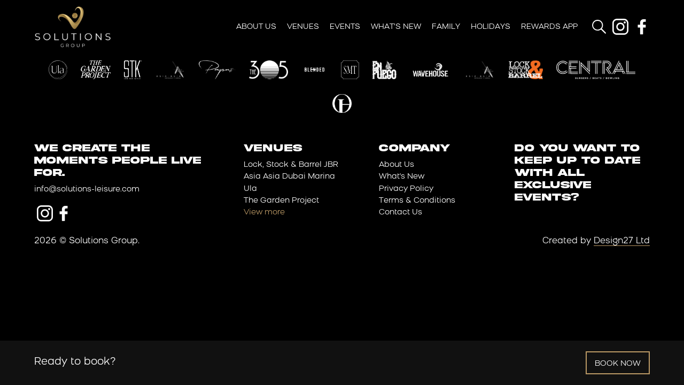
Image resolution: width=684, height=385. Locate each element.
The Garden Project (281, 201)
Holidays (490, 27)
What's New (401, 177)
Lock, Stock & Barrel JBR (291, 165)
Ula (250, 189)
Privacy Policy (406, 189)
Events (345, 27)
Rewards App (549, 27)
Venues (303, 27)
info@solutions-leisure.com (86, 190)
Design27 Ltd (622, 241)
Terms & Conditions (417, 201)
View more (264, 213)
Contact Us (400, 213)
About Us (256, 27)
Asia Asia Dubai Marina (289, 177)
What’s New (396, 27)
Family (446, 27)
